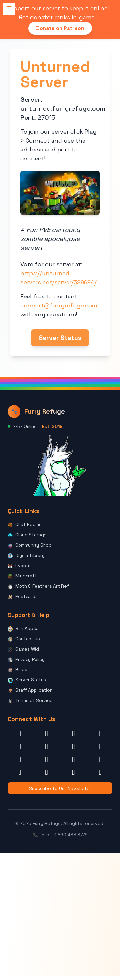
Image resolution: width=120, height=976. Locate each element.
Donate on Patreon (60, 28)
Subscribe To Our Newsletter (60, 788)
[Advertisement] (60, 913)
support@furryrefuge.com (58, 305)
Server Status (60, 337)
